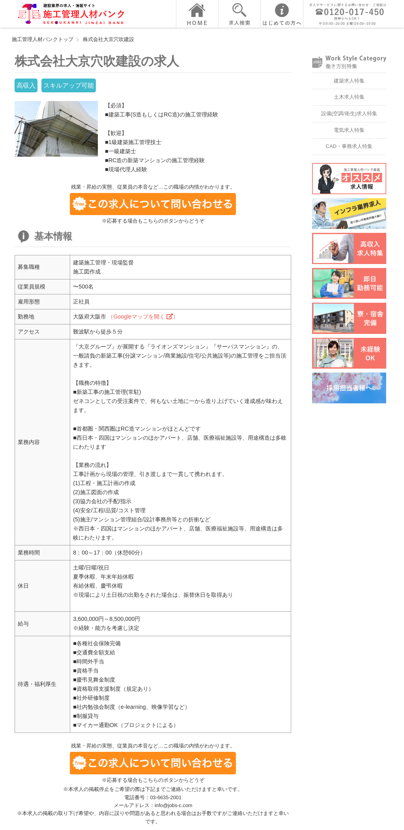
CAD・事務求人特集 (349, 146)
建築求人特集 (349, 81)
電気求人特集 (349, 130)
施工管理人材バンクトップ (42, 39)
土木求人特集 (349, 97)
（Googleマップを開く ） (143, 316)
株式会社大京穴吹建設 (108, 39)
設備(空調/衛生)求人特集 (349, 113)
